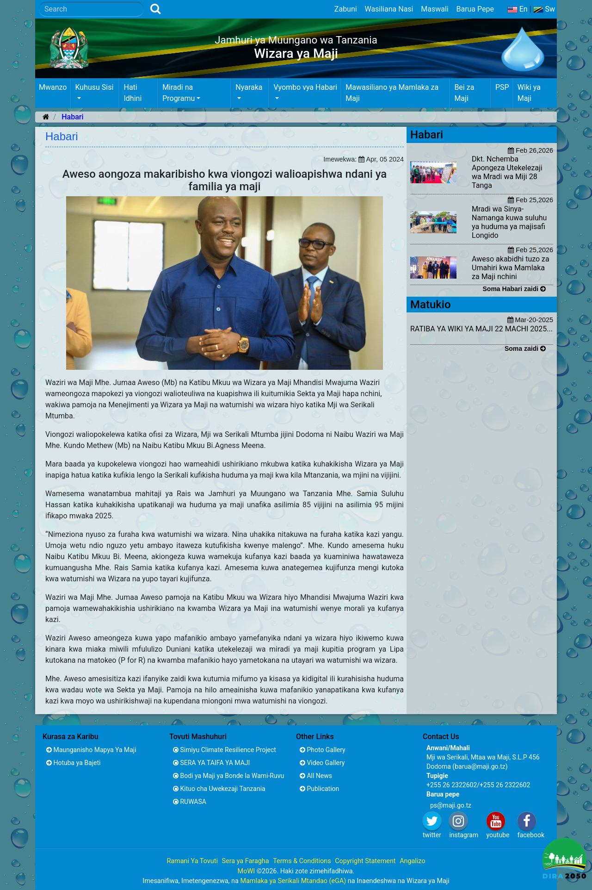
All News (316, 775)
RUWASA (189, 801)
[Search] (91, 9)
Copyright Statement (365, 861)
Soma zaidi (525, 348)
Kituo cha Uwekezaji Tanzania (219, 788)
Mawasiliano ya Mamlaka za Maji (391, 93)
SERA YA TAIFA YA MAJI (211, 762)
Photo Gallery (322, 749)
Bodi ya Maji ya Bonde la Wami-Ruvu (228, 775)
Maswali (434, 9)
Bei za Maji (464, 93)
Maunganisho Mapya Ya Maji (91, 749)
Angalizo (412, 861)
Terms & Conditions (302, 861)
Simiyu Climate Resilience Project (224, 749)
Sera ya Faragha (245, 861)
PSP (502, 87)
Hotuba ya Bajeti (73, 762)
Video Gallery (322, 762)
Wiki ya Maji (529, 93)
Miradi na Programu (178, 93)
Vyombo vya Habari (305, 87)
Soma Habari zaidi (514, 289)
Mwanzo (53, 87)
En (517, 9)
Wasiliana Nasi (388, 9)
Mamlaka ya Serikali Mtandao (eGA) (293, 881)
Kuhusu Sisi (94, 87)
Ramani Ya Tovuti (192, 861)
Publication (319, 788)
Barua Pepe (475, 9)
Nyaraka (248, 87)
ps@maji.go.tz (450, 805)
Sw (544, 9)
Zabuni (345, 9)
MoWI (247, 871)
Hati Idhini (132, 93)
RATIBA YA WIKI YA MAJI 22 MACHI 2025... (481, 328)
